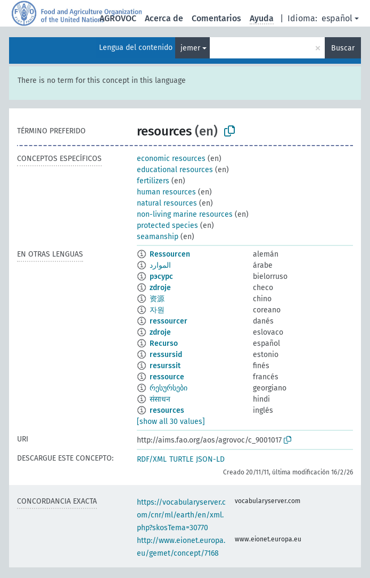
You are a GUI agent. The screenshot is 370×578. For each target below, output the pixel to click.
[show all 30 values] (171, 421)
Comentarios (216, 18)
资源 (157, 298)
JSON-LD (210, 459)
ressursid (166, 354)
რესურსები (168, 388)
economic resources (171, 158)
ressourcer (168, 321)
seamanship (157, 236)
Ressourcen (170, 254)
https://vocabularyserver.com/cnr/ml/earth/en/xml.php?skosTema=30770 (181, 515)
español (337, 18)
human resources (166, 192)
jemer (190, 48)
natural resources (167, 203)
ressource (167, 376)
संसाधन (160, 399)
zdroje (160, 287)
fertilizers (153, 180)
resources (167, 410)
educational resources (175, 169)
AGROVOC (118, 18)
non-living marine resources (185, 214)
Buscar (343, 48)
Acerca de (164, 18)
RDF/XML (152, 459)
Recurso (164, 343)
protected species (167, 225)
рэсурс (161, 276)
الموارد (160, 265)
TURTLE (181, 459)
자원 (157, 309)
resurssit (165, 365)
